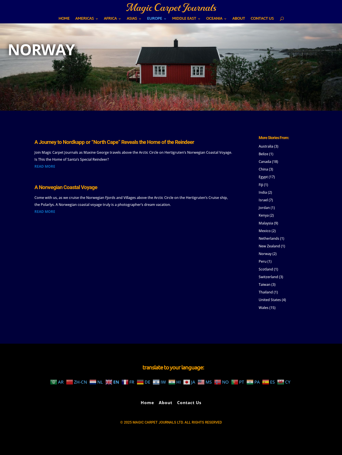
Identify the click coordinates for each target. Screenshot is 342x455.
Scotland (266, 269)
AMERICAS (84, 19)
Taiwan (264, 284)
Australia (266, 146)
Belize (263, 154)
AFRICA (110, 19)
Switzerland (268, 276)
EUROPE (154, 19)
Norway (265, 253)
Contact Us (262, 19)
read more (44, 166)
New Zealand (269, 246)
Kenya (264, 215)
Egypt (263, 176)
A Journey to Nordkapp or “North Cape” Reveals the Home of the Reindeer (114, 142)
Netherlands (269, 238)
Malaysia (266, 223)
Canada (265, 161)
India (263, 192)
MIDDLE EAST (184, 19)
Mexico (265, 230)
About (238, 19)
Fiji (261, 184)
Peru (263, 261)
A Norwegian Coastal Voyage (65, 187)
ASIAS (132, 19)
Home (64, 19)
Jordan (264, 207)
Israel (263, 200)
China (263, 169)
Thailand (266, 292)
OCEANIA (214, 19)
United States (270, 299)
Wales (263, 307)
